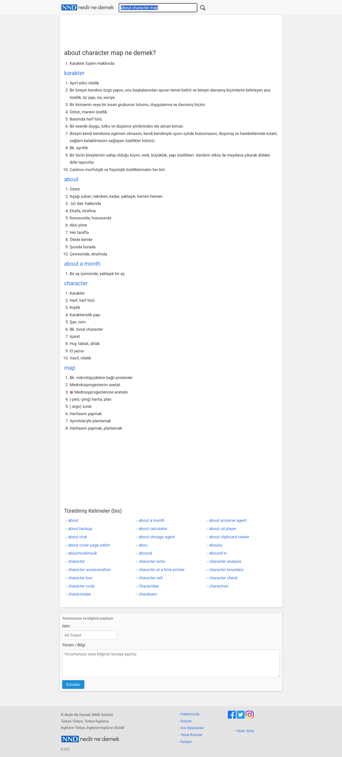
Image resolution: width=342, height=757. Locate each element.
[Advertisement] (171, 30)
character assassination (89, 569)
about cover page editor (89, 545)
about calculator (152, 528)
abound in (218, 553)
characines (218, 586)
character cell (150, 577)
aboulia (215, 545)
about (71, 179)
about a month (82, 264)
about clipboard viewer (229, 537)
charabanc (147, 594)
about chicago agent (156, 537)
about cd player (222, 528)
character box (80, 577)
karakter (74, 73)
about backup (80, 528)
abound (145, 553)
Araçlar (186, 721)
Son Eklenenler (192, 728)
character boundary (226, 569)
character (76, 283)
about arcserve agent (228, 520)
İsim (66, 626)
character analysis (225, 561)
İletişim (186, 742)
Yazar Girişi (245, 731)
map (69, 368)
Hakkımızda (190, 714)
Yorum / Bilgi (73, 645)
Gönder (73, 684)
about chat (77, 537)
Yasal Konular (191, 735)
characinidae (79, 594)
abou (142, 545)
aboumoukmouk (82, 553)
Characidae (148, 586)
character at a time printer (161, 569)
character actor (151, 561)
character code (81, 586)
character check (223, 577)
